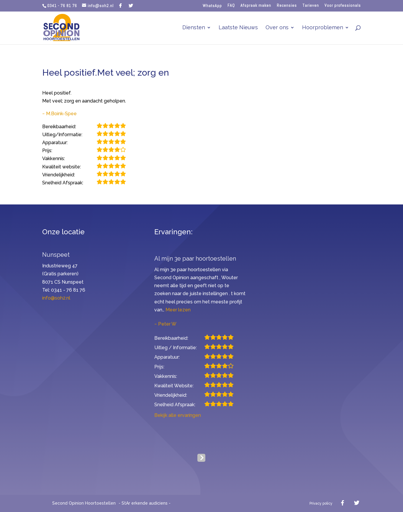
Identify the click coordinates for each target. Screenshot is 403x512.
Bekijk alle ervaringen (177, 415)
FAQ (231, 5)
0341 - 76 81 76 (62, 5)
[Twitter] (131, 6)
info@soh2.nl (56, 298)
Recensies (287, 5)
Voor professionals (343, 5)
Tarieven (310, 5)
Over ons (277, 27)
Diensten (193, 27)
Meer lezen (178, 310)
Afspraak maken (255, 5)
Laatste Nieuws (238, 27)
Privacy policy (320, 503)
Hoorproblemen (322, 27)
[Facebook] (120, 6)
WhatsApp (212, 5)
